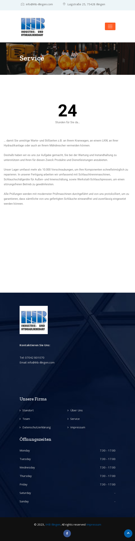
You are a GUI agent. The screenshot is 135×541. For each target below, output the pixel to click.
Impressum (77, 427)
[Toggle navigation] (110, 26)
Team (26, 419)
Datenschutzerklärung (36, 427)
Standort (28, 410)
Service (75, 419)
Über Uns (76, 410)
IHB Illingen (53, 524)
